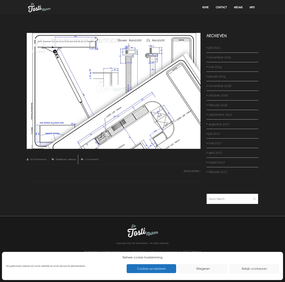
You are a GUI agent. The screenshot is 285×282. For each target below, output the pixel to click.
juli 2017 (214, 134)
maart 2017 (216, 162)
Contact (221, 7)
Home (205, 7)
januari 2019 (217, 76)
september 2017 (220, 115)
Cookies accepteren (151, 269)
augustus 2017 (219, 124)
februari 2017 (217, 172)
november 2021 (219, 57)
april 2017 (215, 153)
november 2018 (219, 86)
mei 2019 (215, 67)
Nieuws (238, 7)
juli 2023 (214, 48)
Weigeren (203, 269)
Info (252, 7)
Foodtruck (61, 159)
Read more (192, 171)
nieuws (72, 159)
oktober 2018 (218, 95)
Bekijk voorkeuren (254, 269)
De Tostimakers (37, 159)
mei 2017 (214, 143)
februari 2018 (217, 105)
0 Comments (90, 159)
